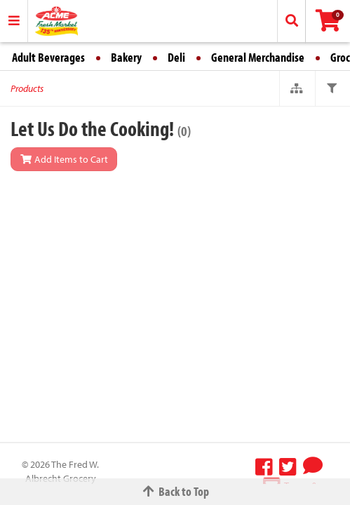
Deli (176, 57)
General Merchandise (257, 57)
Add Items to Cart (64, 159)
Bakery (126, 57)
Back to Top (175, 491)
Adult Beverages (48, 57)
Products (27, 88)
